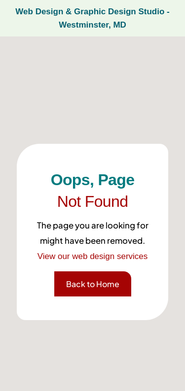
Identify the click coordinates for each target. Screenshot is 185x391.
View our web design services (92, 256)
